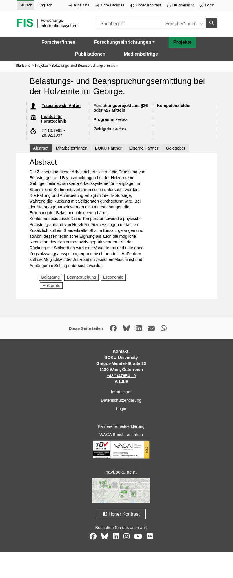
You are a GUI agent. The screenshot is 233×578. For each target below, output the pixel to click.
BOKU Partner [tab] (108, 146)
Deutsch (25, 5)
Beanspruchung (81, 275)
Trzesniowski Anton (61, 104)
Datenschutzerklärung (121, 399)
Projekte (182, 40)
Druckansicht (180, 5)
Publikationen (90, 52)
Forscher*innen (58, 40)
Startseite (23, 64)
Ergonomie (113, 275)
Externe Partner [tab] (144, 146)
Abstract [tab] (40, 146)
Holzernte (52, 284)
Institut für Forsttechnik (53, 117)
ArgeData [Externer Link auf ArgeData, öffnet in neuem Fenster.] (78, 5)
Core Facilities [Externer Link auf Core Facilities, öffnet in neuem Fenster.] (109, 5)
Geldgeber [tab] (175, 146)
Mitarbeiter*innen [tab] (72, 146)
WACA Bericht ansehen (121, 433)
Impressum (121, 390)
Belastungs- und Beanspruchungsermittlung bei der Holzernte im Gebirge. (108, 64)
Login (207, 5)
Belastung (50, 275)
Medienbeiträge (141, 52)
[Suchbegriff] (120, 23)
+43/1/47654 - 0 (121, 374)
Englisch (45, 5)
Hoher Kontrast (145, 5)
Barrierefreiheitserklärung (121, 425)
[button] (124, 40)
